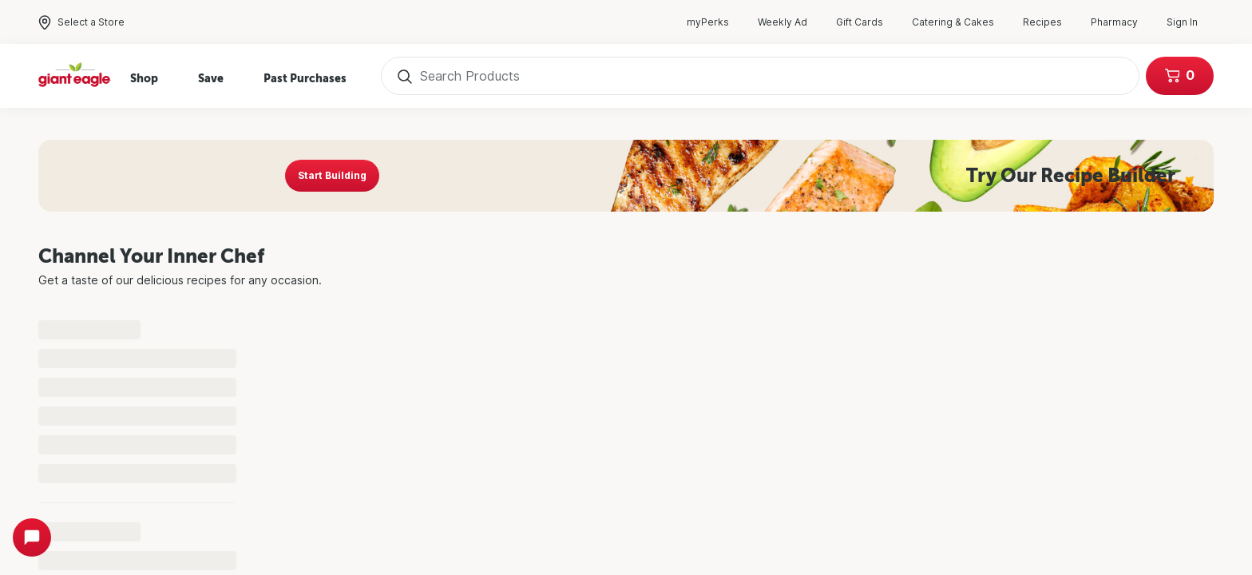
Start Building (332, 175)
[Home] (75, 76)
